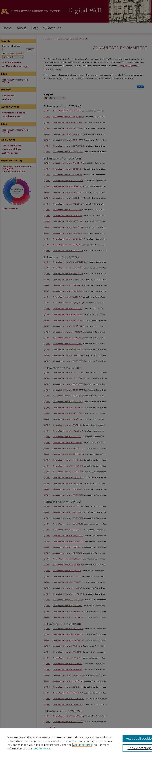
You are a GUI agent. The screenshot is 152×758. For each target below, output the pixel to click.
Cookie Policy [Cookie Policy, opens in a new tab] (42, 748)
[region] (76, 743)
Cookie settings (82, 744)
